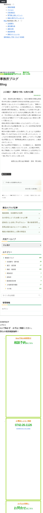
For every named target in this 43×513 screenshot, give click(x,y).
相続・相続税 (24, 269)
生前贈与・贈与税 (24, 261)
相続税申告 (11, 31)
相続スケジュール (14, 34)
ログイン (5, 309)
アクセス (11, 10)
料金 (5, 21)
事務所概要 (11, 7)
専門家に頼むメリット (15, 15)
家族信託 (24, 273)
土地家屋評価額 (24, 284)
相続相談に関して (13, 21)
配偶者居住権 (24, 281)
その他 (24, 288)
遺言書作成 (11, 26)
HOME (22, 37)
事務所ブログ (6, 174)
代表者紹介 (11, 12)
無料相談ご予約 (9, 37)
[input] (21, 295)
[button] (39, 295)
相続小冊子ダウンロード (16, 18)
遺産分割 (11, 29)
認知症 (24, 277)
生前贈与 (11, 23)
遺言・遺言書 (24, 265)
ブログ (17, 37)
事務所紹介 (8, 4)
